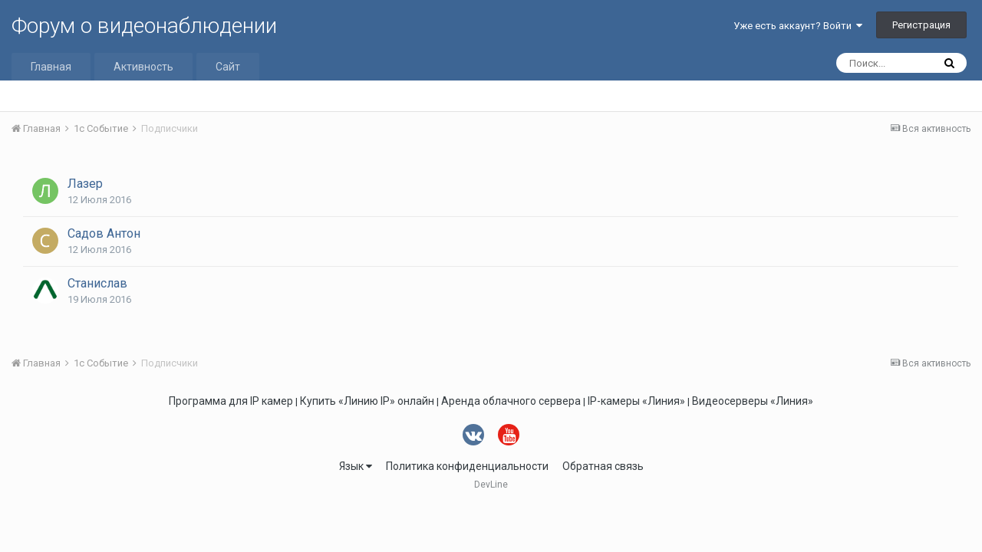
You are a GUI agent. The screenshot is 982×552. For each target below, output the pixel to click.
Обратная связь (603, 466)
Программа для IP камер (231, 401)
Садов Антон (104, 233)
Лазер (85, 183)
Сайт (228, 67)
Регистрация (921, 25)
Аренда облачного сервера (511, 401)
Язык (355, 466)
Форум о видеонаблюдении (144, 25)
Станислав (97, 283)
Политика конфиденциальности (467, 466)
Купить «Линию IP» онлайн (367, 401)
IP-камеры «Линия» (636, 401)
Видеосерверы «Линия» (752, 401)
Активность (143, 67)
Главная (51, 67)
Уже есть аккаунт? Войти (797, 25)
